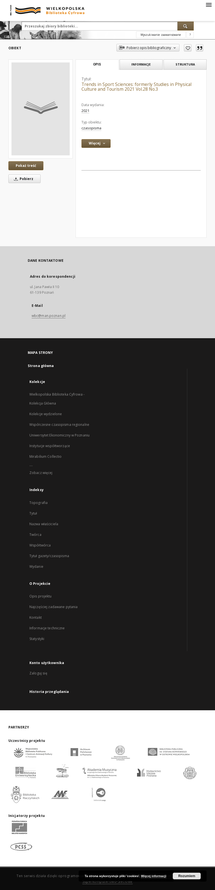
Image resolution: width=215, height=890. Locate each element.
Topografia (38, 502)
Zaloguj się (38, 673)
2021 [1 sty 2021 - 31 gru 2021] (85, 110)
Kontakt (35, 617)
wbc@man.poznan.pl (49, 315)
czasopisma (91, 128)
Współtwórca (40, 545)
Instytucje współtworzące (49, 445)
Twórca (35, 534)
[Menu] (209, 4)
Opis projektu (40, 596)
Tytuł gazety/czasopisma (49, 555)
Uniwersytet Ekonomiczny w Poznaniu (59, 435)
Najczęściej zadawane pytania (53, 606)
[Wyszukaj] (185, 26)
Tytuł (33, 513)
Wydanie (36, 566)
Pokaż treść (26, 165)
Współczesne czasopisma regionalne (59, 424)
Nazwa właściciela (43, 524)
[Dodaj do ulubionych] (187, 48)
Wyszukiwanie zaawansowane (161, 35)
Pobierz (22, 179)
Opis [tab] (97, 64)
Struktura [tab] (185, 64)
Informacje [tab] (141, 64)
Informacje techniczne (47, 628)
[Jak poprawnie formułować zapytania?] (190, 34)
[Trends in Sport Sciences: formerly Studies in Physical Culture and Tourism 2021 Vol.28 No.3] (40, 108)
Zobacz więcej (41, 472)
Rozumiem (186, 876)
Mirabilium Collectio (45, 456)
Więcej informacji (153, 876)
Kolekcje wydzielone (45, 414)
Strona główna (41, 365)
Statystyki (36, 638)
